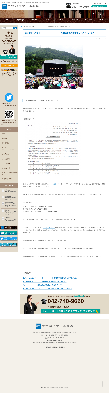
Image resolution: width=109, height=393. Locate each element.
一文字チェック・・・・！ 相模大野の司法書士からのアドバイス (10, 220)
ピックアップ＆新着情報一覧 (10, 173)
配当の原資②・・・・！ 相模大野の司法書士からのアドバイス (11, 198)
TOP (3, 133)
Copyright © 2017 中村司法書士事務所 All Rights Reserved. (54, 387)
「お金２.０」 (56, 184)
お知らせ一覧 (6, 168)
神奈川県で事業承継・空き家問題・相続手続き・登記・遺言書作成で (25, 2)
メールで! (103, 6)
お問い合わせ (6, 163)
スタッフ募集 (6, 159)
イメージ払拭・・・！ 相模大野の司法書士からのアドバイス (44, 281)
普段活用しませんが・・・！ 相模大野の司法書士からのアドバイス (10, 204)
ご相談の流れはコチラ (9, 65)
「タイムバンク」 (49, 227)
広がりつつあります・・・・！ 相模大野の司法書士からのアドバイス (50, 278)
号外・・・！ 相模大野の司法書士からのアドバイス (42, 285)
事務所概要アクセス (8, 179)
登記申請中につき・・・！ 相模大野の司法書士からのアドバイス (10, 212)
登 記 (10, 154)
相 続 (10, 148)
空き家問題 (5, 143)
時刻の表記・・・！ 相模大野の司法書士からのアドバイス (11, 191)
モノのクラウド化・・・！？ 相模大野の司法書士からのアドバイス (47, 288)
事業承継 (4, 138)
